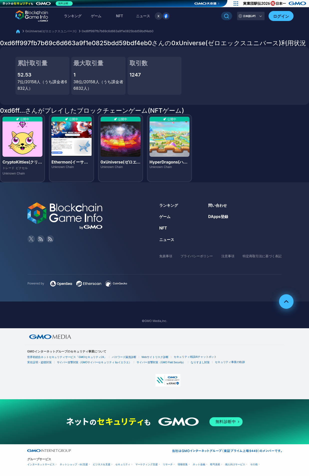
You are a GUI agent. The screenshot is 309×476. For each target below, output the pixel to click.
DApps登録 (218, 216)
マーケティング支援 (146, 464)
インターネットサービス (41, 464)
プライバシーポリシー (196, 256)
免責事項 (166, 256)
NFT (119, 16)
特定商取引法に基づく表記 (261, 256)
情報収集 (183, 464)
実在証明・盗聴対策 (38, 362)
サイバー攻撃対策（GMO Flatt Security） (152, 362)
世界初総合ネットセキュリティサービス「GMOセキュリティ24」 (64, 357)
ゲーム (96, 16)
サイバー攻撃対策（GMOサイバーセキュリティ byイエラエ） (89, 362)
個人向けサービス (235, 464)
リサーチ (168, 464)
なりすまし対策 (189, 362)
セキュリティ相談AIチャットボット (184, 356)
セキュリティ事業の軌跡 (217, 361)
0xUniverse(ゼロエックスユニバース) (50, 31)
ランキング (72, 16)
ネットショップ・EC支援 (74, 464)
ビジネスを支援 (101, 464)
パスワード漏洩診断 (117, 357)
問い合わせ (218, 205)
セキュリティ (122, 464)
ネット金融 (199, 464)
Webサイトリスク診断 (146, 357)
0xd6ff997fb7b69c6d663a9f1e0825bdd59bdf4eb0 (118, 31)
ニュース (167, 239)
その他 (254, 464)
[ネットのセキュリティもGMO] (38, 3)
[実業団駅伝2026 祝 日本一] (274, 3)
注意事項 (227, 256)
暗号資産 (215, 464)
